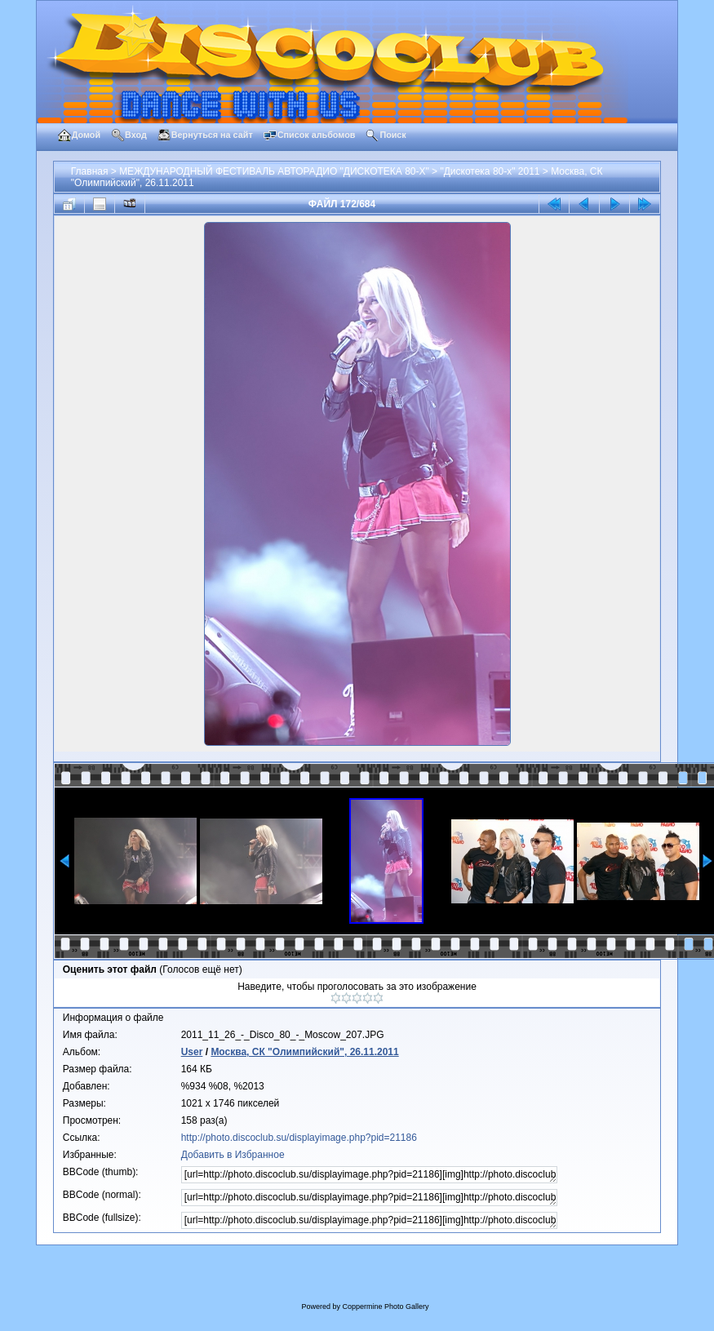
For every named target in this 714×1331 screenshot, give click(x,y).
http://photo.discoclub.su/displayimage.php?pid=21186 (299, 1137)
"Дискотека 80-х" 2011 (489, 171)
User (192, 1052)
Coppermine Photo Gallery (385, 1306)
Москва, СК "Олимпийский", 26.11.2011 (304, 1052)
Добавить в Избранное (233, 1154)
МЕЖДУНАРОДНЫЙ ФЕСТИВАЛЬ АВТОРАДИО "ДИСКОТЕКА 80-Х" (274, 171)
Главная (90, 171)
